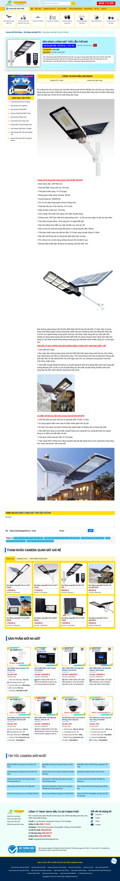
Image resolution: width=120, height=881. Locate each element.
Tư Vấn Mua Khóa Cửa (85, 873)
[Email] (47, 531)
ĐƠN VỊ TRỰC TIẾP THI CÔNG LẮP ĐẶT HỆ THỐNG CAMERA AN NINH (60, 862)
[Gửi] (90, 530)
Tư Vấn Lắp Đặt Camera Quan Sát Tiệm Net (40, 541)
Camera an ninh (88, 867)
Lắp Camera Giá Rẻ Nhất (18, 109)
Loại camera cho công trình (19, 121)
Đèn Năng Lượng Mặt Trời (32, 32)
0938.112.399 (106, 3)
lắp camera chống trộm (18, 117)
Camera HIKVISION (74, 867)
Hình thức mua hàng (13, 816)
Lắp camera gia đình (101, 867)
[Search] (58, 3)
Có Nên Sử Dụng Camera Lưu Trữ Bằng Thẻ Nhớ (22, 793)
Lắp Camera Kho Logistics (18, 105)
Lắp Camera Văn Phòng (61, 870)
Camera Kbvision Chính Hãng (57, 867)
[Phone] (76, 531)
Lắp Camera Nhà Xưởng (78, 870)
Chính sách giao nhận (14, 819)
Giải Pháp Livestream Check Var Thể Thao (90, 772)
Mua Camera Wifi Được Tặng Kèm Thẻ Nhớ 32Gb (57, 793)
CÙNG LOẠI (10, 559)
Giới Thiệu (38, 8)
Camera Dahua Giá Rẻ (38, 867)
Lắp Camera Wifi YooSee (50, 873)
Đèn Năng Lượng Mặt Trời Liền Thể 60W (55, 32)
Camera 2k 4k (22, 559)
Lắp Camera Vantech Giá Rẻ (20, 867)
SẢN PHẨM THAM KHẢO (38, 559)
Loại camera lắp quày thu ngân (21, 128)
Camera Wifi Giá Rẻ (33, 873)
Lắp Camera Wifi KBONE (68, 873)
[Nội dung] (60, 523)
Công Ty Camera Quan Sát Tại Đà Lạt (92, 538)
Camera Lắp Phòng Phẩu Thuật (20, 113)
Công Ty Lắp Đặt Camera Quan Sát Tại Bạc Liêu (28, 538)
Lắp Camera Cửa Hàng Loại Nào (41, 870)
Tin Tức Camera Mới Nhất (27, 756)
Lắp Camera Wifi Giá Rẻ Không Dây (99, 870)
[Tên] (20, 531)
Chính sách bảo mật (13, 821)
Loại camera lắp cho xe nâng (20, 102)
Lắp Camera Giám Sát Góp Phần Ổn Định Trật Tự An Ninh (62, 538)
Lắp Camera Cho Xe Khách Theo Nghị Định (21, 786)
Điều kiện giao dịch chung (15, 824)
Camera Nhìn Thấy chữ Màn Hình (21, 124)
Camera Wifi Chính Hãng (14, 32)
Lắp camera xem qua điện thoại (19, 870)
